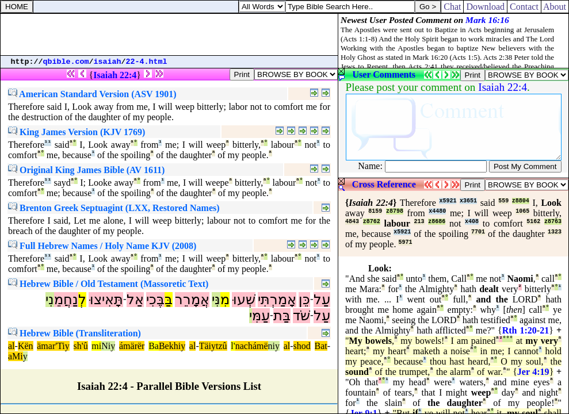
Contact (524, 7)
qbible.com (66, 61)
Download (485, 7)
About (554, 7)
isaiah (107, 61)
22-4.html (146, 61)
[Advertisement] (169, 34)
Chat (452, 7)
